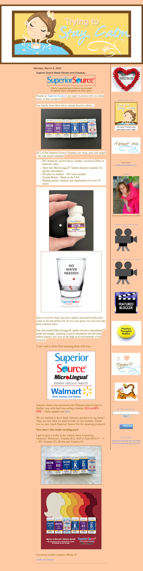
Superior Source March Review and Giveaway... (61, 73)
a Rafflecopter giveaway (45, 560)
